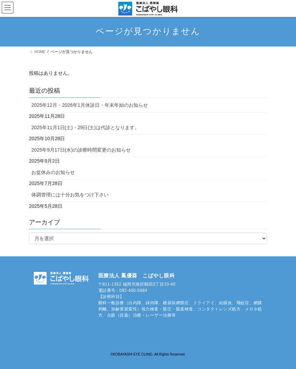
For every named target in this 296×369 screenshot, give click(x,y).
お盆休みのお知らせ (53, 172)
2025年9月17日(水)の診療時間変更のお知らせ (81, 150)
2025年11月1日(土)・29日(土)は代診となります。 (85, 127)
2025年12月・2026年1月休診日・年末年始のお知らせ (89, 105)
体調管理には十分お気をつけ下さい (70, 194)
